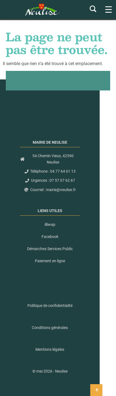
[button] (50, 371)
